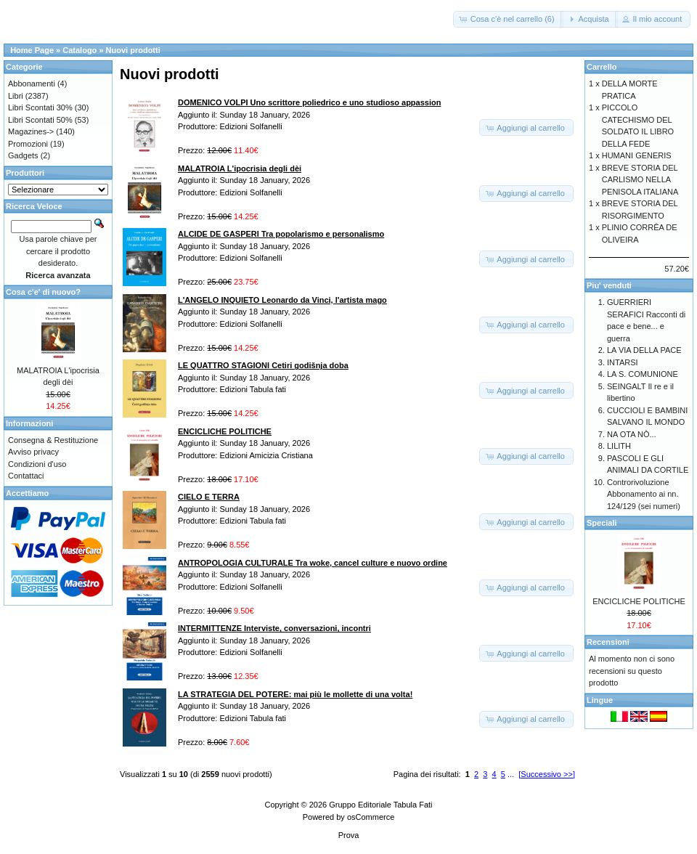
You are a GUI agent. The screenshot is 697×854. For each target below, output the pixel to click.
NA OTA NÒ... (631, 434)
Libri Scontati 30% (40, 107)
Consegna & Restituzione (53, 440)
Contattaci (26, 475)
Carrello (602, 66)
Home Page (32, 50)
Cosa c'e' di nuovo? (43, 292)
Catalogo (79, 50)
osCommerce (370, 817)
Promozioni (28, 143)
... (511, 774)
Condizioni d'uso (37, 464)
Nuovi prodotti (133, 50)
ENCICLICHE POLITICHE (638, 601)
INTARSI (622, 362)
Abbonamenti (31, 83)
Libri (15, 96)
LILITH (619, 446)
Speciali (602, 522)
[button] (508, 19)
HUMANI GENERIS (637, 155)
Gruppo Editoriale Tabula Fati (380, 804)
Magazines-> (31, 131)
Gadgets (23, 155)
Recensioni (608, 642)
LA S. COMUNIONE (642, 374)
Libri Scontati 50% (40, 119)
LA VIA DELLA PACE (644, 350)
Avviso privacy (33, 451)
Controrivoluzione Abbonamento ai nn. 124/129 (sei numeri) (643, 494)
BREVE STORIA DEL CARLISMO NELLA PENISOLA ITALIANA (640, 179)
